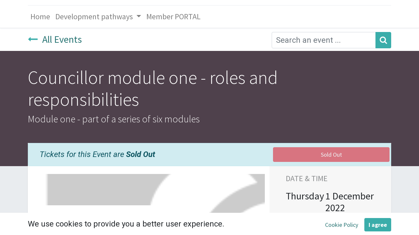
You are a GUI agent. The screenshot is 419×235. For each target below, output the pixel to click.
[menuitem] (40, 16)
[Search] (383, 40)
